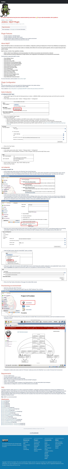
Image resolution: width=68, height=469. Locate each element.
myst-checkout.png (6, 412)
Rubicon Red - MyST (22, 78)
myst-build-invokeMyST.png (7, 414)
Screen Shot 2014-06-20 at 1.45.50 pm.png (11, 423)
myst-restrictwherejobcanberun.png (9, 411)
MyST (17, 389)
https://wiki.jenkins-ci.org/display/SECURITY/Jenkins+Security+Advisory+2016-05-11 (26, 88)
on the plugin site (12, 29)
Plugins (10, 20)
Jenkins (3, 20)
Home (7, 20)
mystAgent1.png (5, 407)
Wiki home (34, 433)
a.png (3, 400)
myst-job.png (4, 416)
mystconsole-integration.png (8, 408)
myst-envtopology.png (6, 418)
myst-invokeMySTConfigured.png (9, 415)
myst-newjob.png (5, 410)
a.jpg (3, 403)
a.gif (3, 402)
